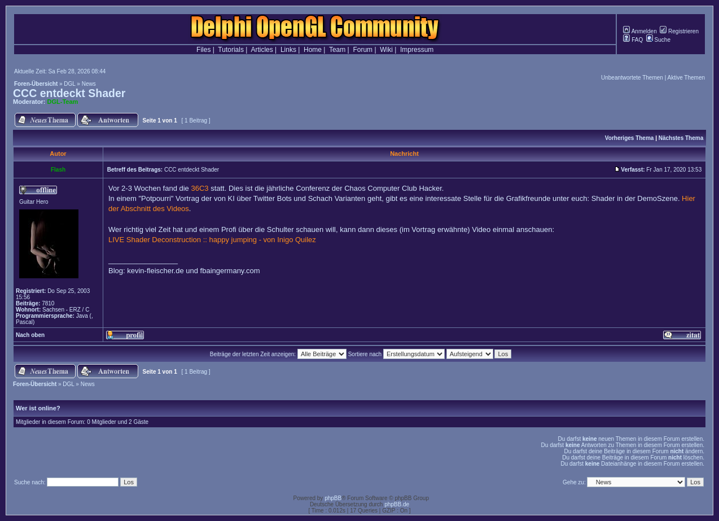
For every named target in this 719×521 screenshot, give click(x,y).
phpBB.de (396, 504)
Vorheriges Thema (629, 138)
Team (337, 50)
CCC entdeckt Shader (69, 93)
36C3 (199, 188)
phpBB (333, 498)
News (89, 84)
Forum (362, 50)
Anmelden (639, 31)
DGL (69, 84)
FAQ (633, 40)
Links (288, 50)
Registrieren (679, 31)
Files (203, 50)
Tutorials (231, 50)
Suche (658, 40)
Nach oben (30, 335)
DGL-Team (62, 101)
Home (313, 50)
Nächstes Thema (681, 138)
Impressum (416, 50)
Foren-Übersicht (36, 84)
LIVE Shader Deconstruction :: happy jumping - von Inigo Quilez (212, 239)
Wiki (386, 50)
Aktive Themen (686, 78)
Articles (262, 50)
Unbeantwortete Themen (632, 78)
